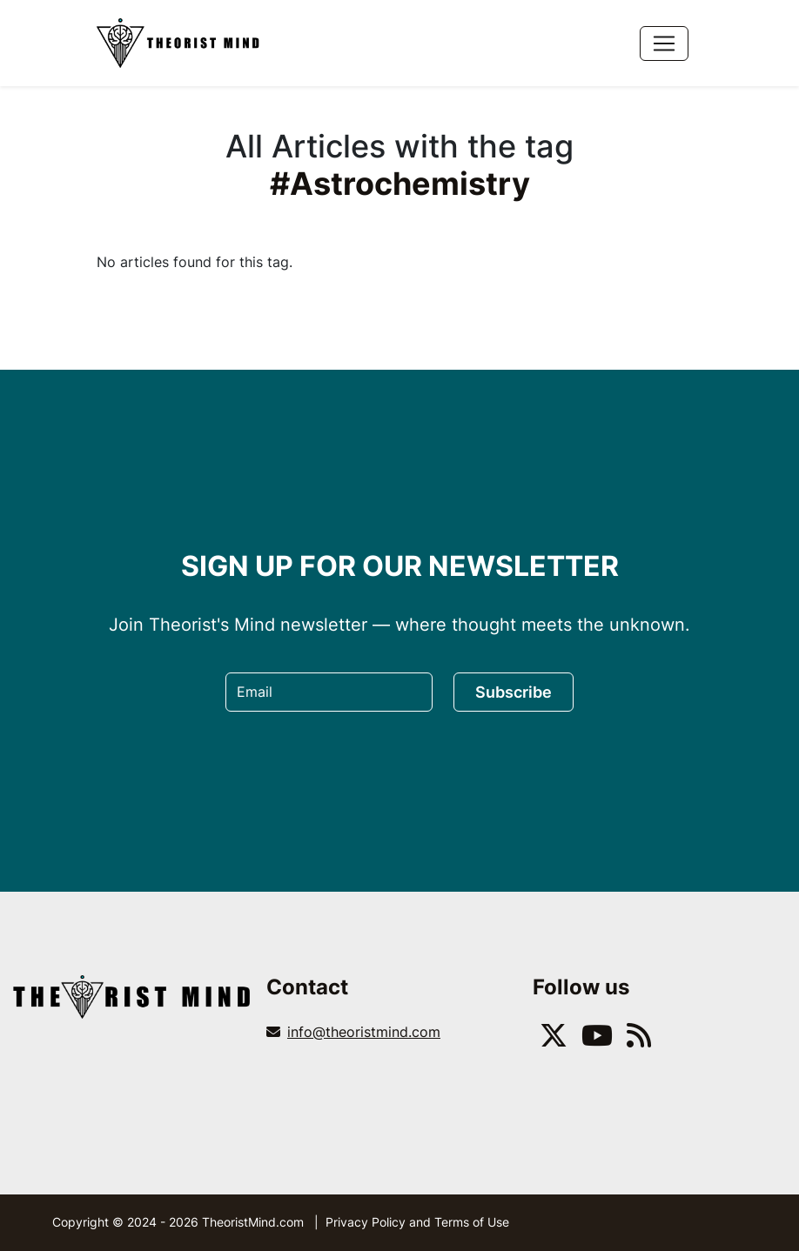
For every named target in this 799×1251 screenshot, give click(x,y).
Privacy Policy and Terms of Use (417, 1221)
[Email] (329, 692)
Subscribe (513, 692)
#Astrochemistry (400, 183)
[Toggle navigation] (664, 43)
